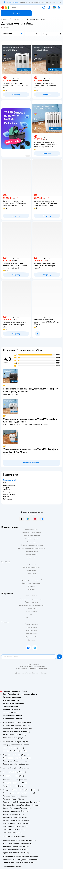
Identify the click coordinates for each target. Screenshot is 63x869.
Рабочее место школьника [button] (8, 500)
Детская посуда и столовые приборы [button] (9, 487)
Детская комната (16, 19)
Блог (31, 615)
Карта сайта (31, 558)
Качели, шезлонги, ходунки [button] (9, 495)
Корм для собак (31, 634)
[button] (16, 13)
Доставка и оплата (31, 529)
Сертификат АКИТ (31, 551)
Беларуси (44, 673)
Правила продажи (31, 539)
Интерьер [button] (6, 492)
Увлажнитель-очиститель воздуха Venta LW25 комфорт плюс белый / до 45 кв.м (30, 450)
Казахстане (35, 673)
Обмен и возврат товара (31, 536)
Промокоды (31, 542)
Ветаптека (31, 640)
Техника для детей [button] (9, 480)
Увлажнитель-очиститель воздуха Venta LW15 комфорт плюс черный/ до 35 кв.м (30, 390)
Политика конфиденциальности (31, 545)
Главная (4, 19)
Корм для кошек (31, 627)
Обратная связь (31, 555)
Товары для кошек (31, 624)
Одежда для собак (31, 637)
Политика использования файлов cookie (31, 548)
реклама (28, 155)
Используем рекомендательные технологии (31, 668)
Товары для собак (32, 630)
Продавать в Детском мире (31, 532)
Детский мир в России (23, 673)
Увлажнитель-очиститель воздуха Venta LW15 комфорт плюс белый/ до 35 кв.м (30, 420)
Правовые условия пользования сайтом (31, 666)
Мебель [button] (6, 483)
